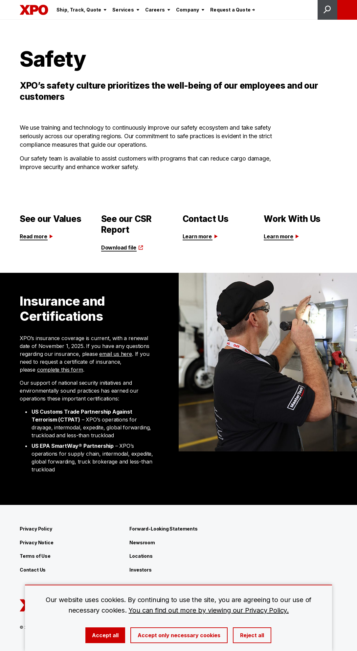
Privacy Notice (36, 542)
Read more (37, 236)
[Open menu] (347, 10)
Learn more (201, 236)
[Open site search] (327, 10)
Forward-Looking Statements (163, 529)
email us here (115, 354)
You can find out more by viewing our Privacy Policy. (208, 610)
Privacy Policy (36, 529)
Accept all (105, 635)
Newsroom (142, 542)
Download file (122, 247)
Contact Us (33, 570)
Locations (140, 556)
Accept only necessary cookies (179, 635)
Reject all (252, 635)
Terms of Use (35, 556)
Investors (140, 570)
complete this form (60, 369)
